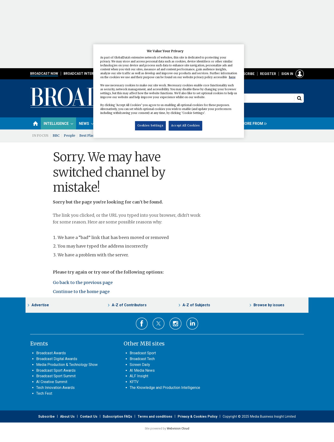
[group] (252, 123)
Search (299, 98)
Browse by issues (269, 305)
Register (268, 74)
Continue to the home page (81, 291)
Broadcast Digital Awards (56, 359)
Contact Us (88, 416)
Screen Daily (140, 364)
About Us (67, 416)
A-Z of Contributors (129, 305)
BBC (56, 135)
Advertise (40, 305)
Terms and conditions (155, 416)
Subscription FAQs (117, 416)
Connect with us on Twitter (158, 323)
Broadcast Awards (51, 353)
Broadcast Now (44, 73)
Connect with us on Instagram (175, 323)
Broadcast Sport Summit (56, 376)
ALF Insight (139, 376)
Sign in (287, 74)
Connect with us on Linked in (192, 323)
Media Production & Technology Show (67, 364)
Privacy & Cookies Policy (197, 416)
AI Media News (142, 370)
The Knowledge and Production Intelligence (165, 387)
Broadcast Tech (142, 359)
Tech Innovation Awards (55, 387)
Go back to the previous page (83, 282)
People (69, 135)
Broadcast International (86, 73)
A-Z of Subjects (196, 305)
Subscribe (246, 74)
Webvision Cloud (178, 428)
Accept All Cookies (185, 125)
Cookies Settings (150, 125)
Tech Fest (44, 393)
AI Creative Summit (51, 382)
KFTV (134, 382)
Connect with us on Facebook (142, 323)
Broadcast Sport (143, 353)
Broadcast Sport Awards (56, 370)
